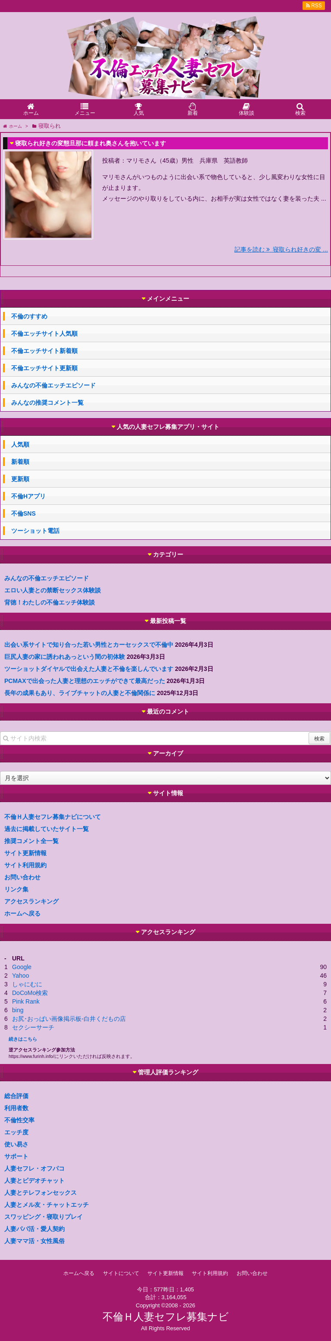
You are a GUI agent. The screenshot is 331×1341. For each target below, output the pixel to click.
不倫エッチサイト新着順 (44, 351)
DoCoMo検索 (30, 992)
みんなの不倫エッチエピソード (53, 385)
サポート (16, 1156)
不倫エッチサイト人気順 (44, 334)
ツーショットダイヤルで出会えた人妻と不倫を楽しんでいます (88, 668)
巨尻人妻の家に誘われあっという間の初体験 (64, 656)
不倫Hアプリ (28, 496)
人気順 (20, 444)
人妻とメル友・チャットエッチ (46, 1204)
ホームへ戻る (22, 913)
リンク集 (16, 889)
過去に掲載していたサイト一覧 (46, 828)
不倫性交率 (19, 1120)
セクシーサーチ (33, 1027)
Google (21, 966)
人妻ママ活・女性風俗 (34, 1240)
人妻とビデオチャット (34, 1180)
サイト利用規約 (25, 865)
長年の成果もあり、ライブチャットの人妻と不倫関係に (79, 692)
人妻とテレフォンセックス (40, 1192)
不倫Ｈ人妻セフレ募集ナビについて (52, 816)
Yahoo (20, 975)
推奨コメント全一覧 (31, 840)
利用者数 (16, 1108)
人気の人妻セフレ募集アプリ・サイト (168, 427)
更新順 (20, 479)
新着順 (20, 462)
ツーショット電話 (35, 531)
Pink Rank (26, 1001)
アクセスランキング (31, 901)
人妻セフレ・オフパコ (34, 1168)
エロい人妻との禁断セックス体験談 (52, 590)
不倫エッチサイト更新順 (44, 368)
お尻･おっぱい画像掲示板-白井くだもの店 (69, 1018)
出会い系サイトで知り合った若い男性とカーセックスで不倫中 (88, 644)
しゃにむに (27, 984)
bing (17, 1010)
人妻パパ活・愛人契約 (34, 1228)
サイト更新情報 (25, 853)
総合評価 (16, 1095)
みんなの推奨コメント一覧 (47, 403)
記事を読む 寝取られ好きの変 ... (281, 249)
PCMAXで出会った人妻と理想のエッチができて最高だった (84, 680)
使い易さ (16, 1144)
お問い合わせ (22, 877)
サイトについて (121, 1273)
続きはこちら (23, 1039)
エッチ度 (16, 1132)
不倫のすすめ (29, 316)
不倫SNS (23, 513)
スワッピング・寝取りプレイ (43, 1216)
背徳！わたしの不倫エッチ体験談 (49, 602)
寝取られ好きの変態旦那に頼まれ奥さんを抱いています (90, 143)
